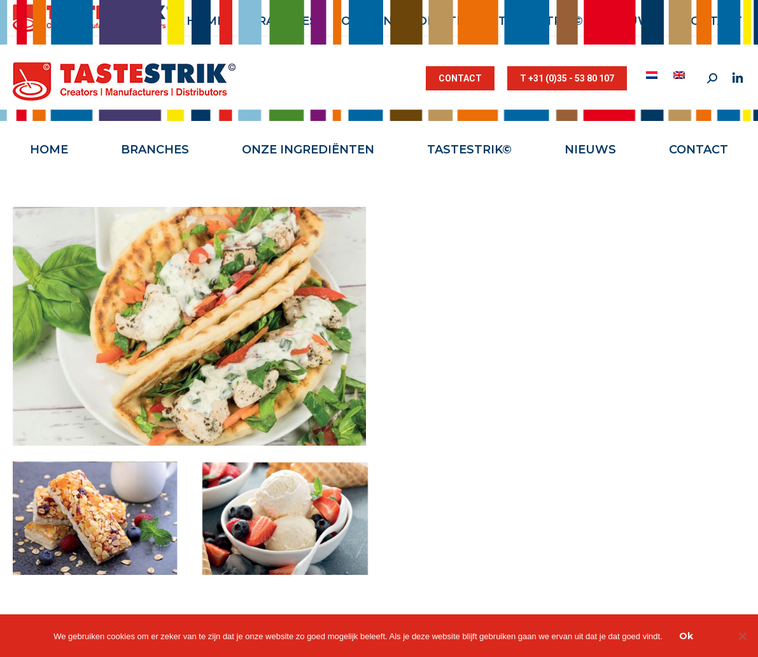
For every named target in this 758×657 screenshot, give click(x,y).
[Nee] (742, 636)
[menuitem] (653, 75)
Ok (686, 636)
